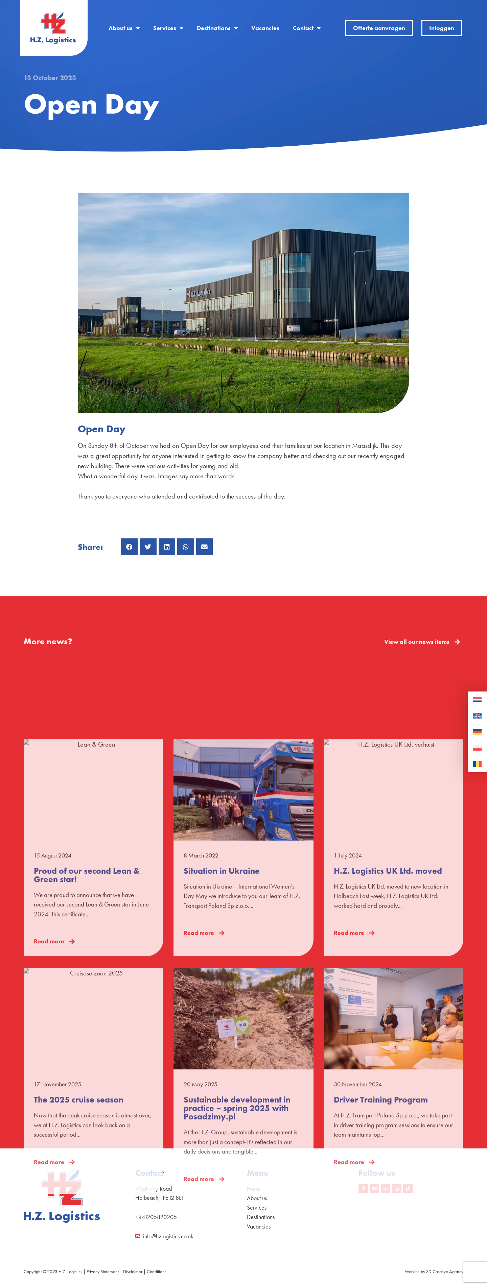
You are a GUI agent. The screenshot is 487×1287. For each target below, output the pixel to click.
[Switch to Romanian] (477, 764)
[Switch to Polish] (477, 748)
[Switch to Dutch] (477, 700)
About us (124, 28)
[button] (129, 546)
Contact (307, 28)
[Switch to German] (477, 732)
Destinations (217, 28)
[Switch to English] (477, 716)
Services (168, 28)
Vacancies (265, 28)
